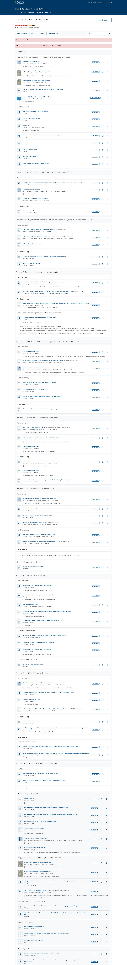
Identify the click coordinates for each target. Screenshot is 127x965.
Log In (46, 12)
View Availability (95, 97)
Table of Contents (22, 33)
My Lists (23, 12)
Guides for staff (101, 2)
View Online (95, 62)
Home (17, 12)
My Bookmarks (31, 12)
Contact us (109, 2)
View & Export (103, 20)
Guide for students (92, 2)
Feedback (40, 12)
